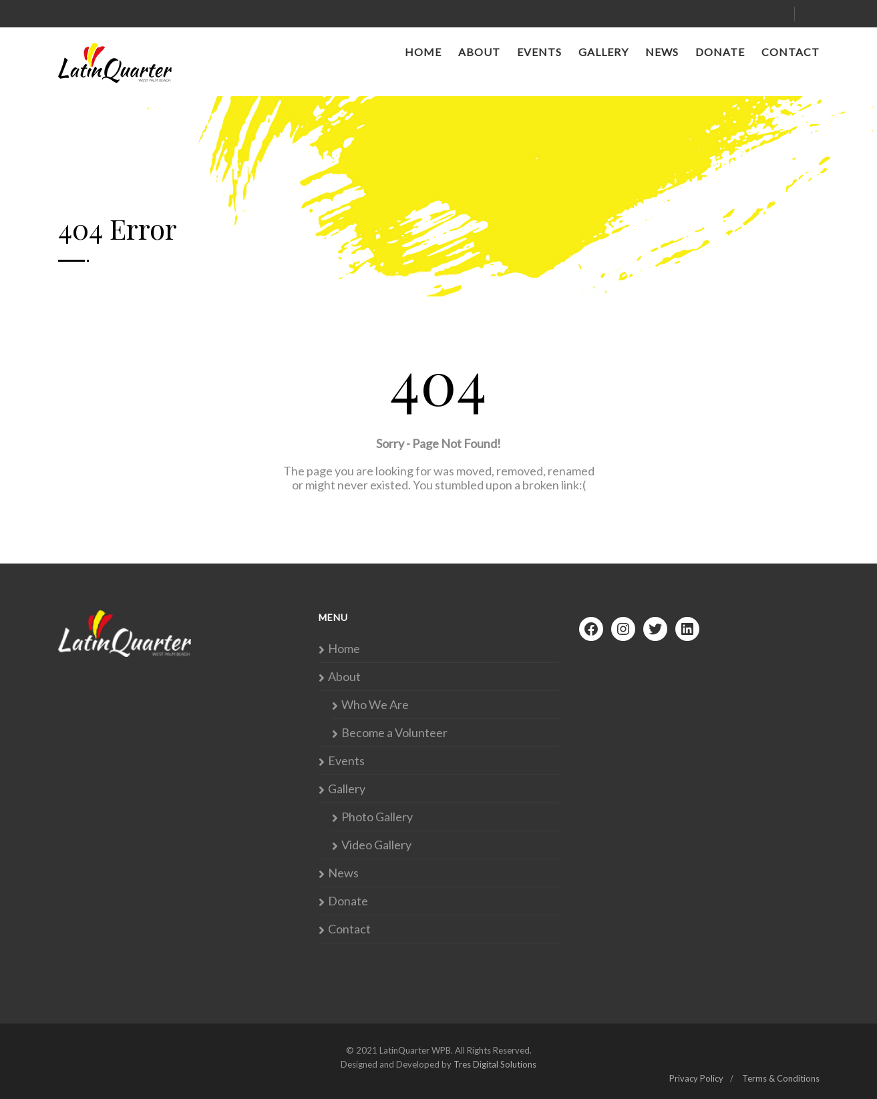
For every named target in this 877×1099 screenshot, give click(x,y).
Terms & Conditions (781, 1078)
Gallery (603, 51)
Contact (790, 51)
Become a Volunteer (394, 733)
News (662, 51)
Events (539, 51)
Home (423, 51)
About (479, 51)
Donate (720, 51)
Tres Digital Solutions (495, 1064)
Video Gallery (376, 845)
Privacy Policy (696, 1078)
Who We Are (375, 705)
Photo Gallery (377, 817)
